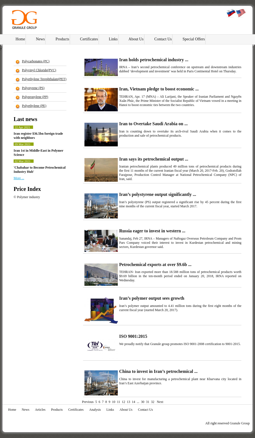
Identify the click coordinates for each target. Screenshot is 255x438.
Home (20, 39)
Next (159, 402)
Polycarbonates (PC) (35, 61)
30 (142, 402)
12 (123, 402)
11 (118, 402)
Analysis (95, 410)
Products (62, 39)
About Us (136, 39)
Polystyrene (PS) (33, 88)
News (40, 39)
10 (113, 402)
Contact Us (163, 39)
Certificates (89, 39)
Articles (40, 410)
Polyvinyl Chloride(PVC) (39, 70)
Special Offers (193, 39)
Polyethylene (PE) (34, 106)
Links (113, 39)
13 (128, 402)
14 (133, 402)
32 (152, 402)
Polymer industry (28, 197)
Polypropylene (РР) (35, 97)
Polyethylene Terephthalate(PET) (44, 79)
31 (147, 402)
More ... (19, 178)
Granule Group (240, 423)
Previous (87, 402)
